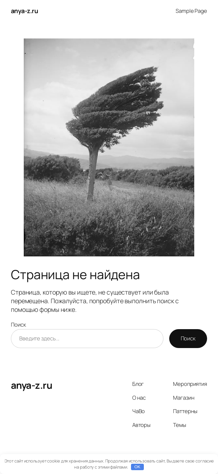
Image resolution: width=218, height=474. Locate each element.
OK (138, 466)
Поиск (18, 324)
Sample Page (191, 10)
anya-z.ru (24, 10)
